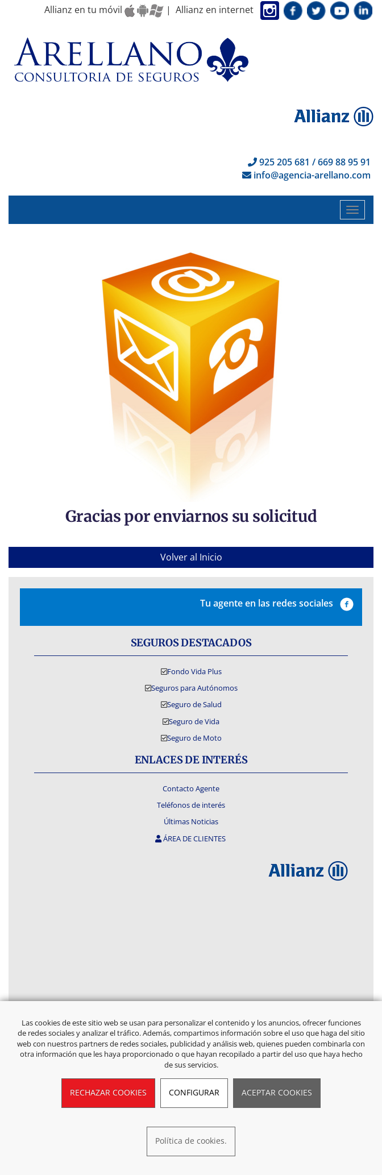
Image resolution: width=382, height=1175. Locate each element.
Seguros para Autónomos (194, 688)
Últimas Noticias (191, 821)
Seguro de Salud (194, 704)
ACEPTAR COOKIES (277, 1092)
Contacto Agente (191, 788)
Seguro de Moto (194, 738)
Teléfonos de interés (191, 805)
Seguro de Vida (194, 721)
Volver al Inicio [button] (191, 557)
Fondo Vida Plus (194, 671)
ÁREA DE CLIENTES (191, 838)
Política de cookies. (191, 1140)
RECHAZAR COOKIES (108, 1092)
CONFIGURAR (194, 1092)
